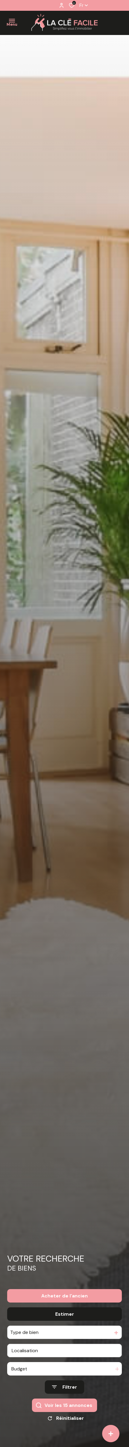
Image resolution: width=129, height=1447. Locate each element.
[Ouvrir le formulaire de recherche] (64, 1390)
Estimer (64, 1317)
